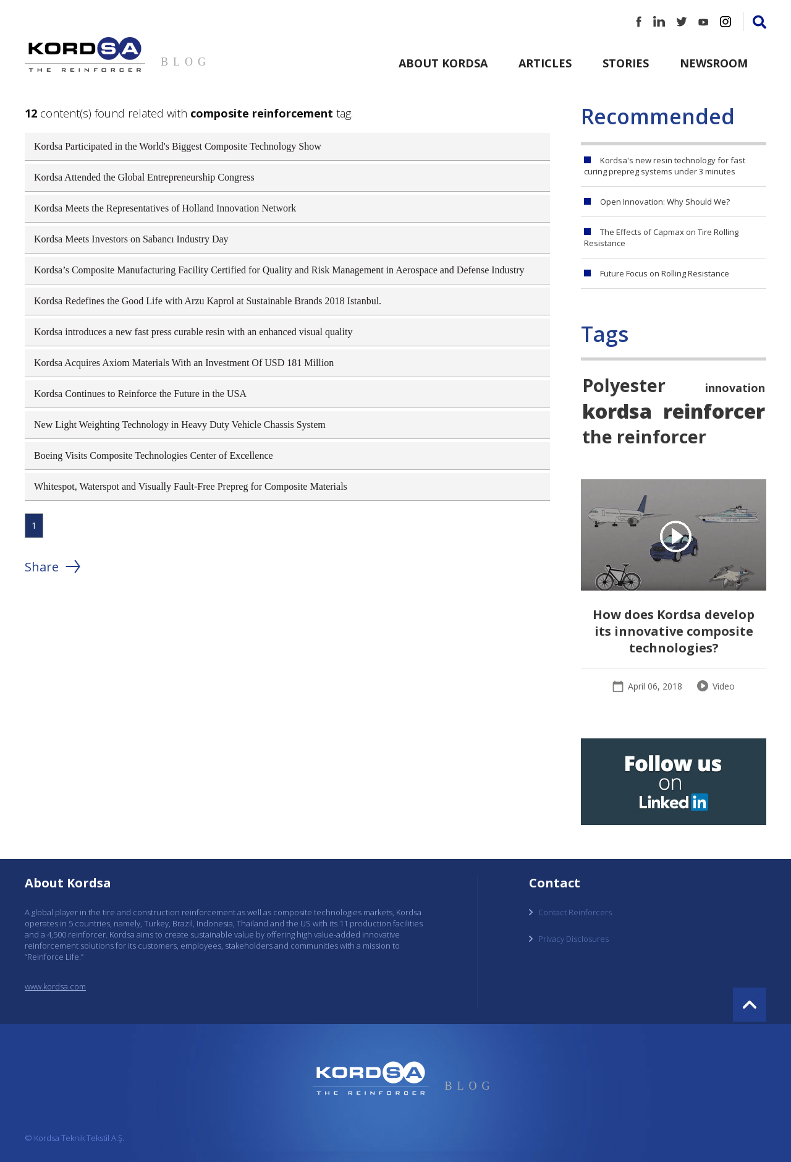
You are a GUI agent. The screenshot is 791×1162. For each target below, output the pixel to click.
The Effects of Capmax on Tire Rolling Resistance (661, 237)
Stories (626, 63)
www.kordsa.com (55, 986)
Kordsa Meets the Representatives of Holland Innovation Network (165, 208)
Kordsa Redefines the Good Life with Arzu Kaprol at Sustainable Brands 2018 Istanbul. (207, 301)
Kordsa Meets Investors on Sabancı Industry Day (131, 239)
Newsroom (714, 63)
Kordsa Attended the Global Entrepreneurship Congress (144, 177)
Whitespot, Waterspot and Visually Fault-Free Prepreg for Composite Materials (190, 486)
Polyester (624, 385)
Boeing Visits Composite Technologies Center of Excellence (153, 455)
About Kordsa (443, 63)
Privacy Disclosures (573, 938)
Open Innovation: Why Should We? (665, 201)
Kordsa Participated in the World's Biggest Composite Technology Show (177, 146)
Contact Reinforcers (575, 912)
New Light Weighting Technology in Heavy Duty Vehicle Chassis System (180, 424)
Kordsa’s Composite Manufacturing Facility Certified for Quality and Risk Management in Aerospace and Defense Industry (279, 270)
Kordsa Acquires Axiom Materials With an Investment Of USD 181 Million (184, 362)
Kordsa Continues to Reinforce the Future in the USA (140, 393)
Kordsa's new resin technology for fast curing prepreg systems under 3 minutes (664, 166)
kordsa (617, 410)
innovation (735, 387)
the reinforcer (644, 436)
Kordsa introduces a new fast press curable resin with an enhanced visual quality (193, 332)
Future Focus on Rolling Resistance (664, 273)
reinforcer (714, 410)
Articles (545, 63)
